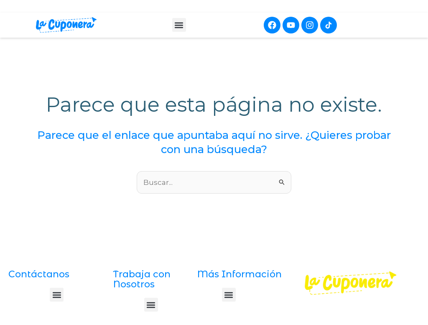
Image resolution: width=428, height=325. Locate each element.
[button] (179, 25)
